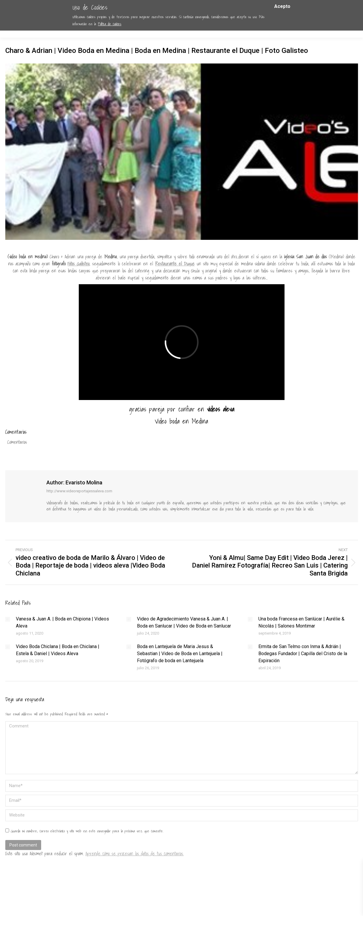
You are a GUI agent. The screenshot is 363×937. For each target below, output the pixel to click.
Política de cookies (109, 24)
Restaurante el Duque (175, 263)
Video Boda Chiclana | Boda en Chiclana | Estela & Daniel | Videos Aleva (57, 650)
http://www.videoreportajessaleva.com (79, 491)
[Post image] (7, 619)
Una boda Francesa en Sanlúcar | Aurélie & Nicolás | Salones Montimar (301, 622)
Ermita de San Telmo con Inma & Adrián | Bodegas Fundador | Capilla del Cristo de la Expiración (302, 653)
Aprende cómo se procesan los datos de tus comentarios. (135, 853)
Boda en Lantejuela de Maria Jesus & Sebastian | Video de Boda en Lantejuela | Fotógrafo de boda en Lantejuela (180, 653)
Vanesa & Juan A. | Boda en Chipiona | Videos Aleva (62, 622)
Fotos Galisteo (78, 263)
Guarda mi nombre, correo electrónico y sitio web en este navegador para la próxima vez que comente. (87, 831)
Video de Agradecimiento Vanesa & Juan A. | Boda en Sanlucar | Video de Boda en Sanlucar (184, 622)
